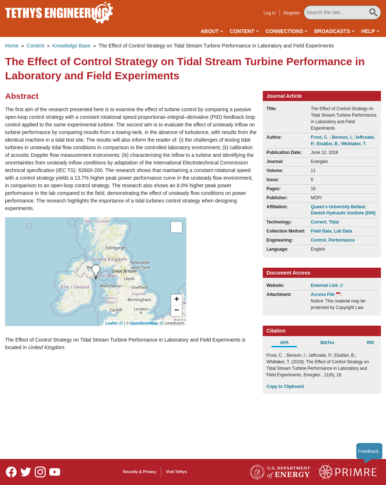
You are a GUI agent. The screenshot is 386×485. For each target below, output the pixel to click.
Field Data (321, 231)
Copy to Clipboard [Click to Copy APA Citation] (285, 386)
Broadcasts (332, 31)
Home (11, 46)
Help (368, 31)
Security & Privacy (139, 471)
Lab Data (343, 231)
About (209, 31)
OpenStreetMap (144, 323)
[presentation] (95, 271)
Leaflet (111, 323)
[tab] (288, 344)
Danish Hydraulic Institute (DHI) (343, 213)
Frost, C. (320, 137)
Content (242, 31)
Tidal (334, 222)
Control (318, 240)
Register (292, 13)
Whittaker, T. (353, 143)
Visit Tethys (176, 471)
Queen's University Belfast (338, 206)
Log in (270, 13)
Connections (284, 31)
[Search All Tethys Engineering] (342, 12)
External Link (324, 285)
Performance (341, 240)
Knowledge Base (71, 46)
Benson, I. (342, 137)
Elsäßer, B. (328, 143)
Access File (323, 294)
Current (319, 222)
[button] (176, 299)
